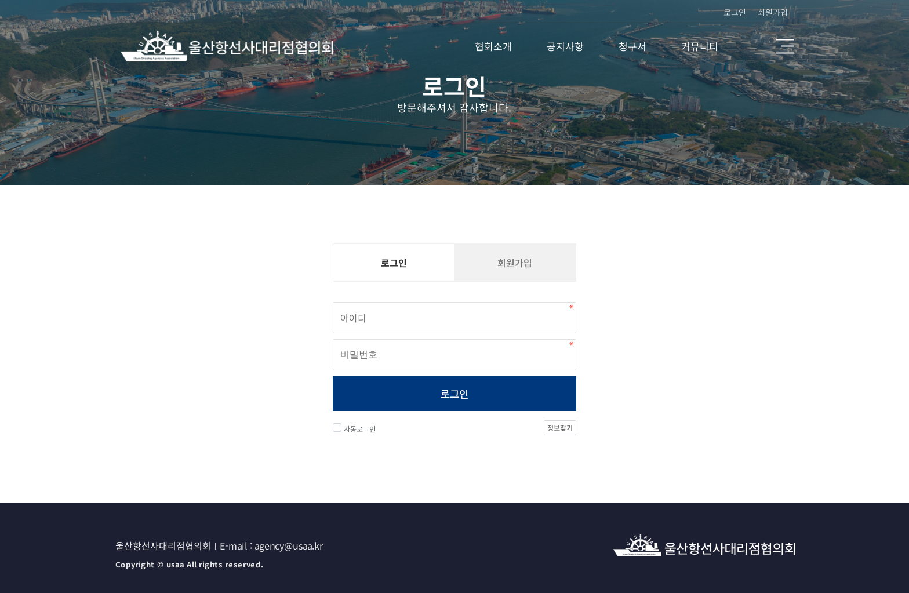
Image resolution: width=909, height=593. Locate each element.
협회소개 (493, 46)
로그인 (454, 393)
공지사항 (565, 46)
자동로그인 (354, 428)
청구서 (632, 46)
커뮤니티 (699, 46)
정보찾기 (560, 427)
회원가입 (773, 12)
